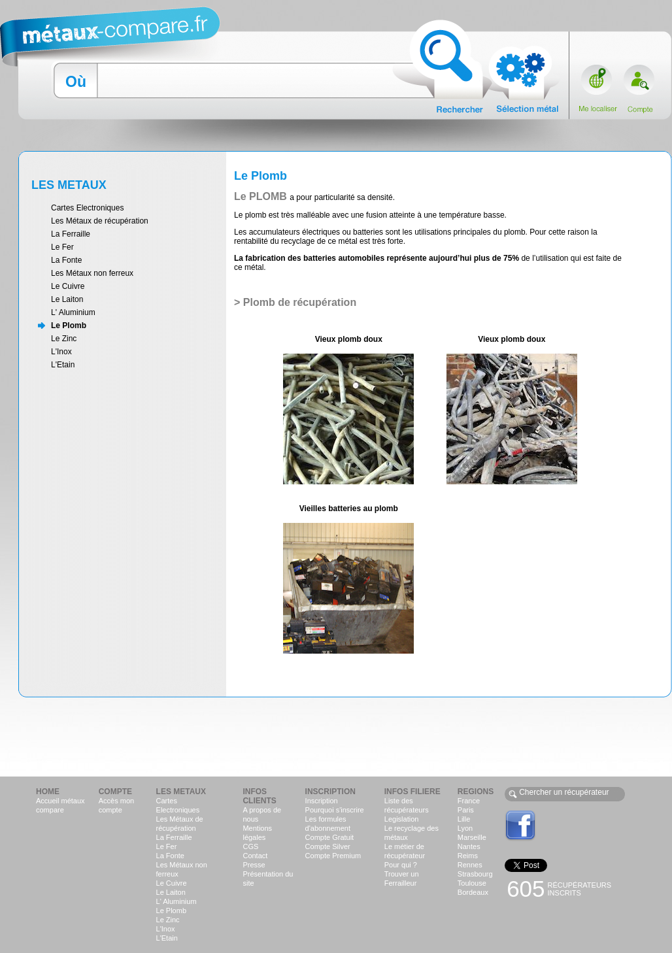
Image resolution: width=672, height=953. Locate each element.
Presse (254, 865)
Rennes (470, 865)
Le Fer (62, 247)
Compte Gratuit (329, 837)
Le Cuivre (67, 286)
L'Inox (61, 351)
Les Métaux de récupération (99, 221)
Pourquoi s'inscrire (334, 810)
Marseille (472, 837)
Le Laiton (67, 299)
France (469, 801)
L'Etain (63, 364)
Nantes (469, 846)
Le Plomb (68, 325)
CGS (250, 846)
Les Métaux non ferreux (92, 273)
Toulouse (472, 883)
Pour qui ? (400, 865)
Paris (466, 810)
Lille (464, 819)
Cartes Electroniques (87, 207)
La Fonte (66, 260)
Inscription (321, 801)
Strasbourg (475, 874)
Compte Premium (333, 856)
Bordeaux (473, 892)
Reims (468, 856)
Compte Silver (327, 846)
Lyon (465, 828)
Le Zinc (63, 338)
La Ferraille (70, 234)
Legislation (401, 819)
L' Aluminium (73, 312)
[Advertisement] (336, 736)
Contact (255, 856)
